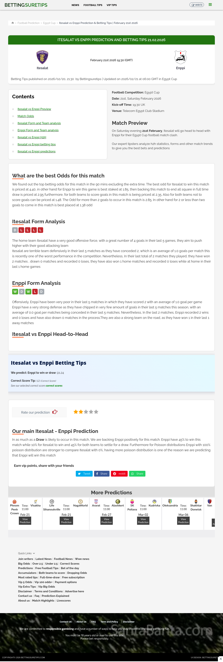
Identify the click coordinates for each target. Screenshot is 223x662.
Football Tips (93, 5)
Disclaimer (25, 591)
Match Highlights (43, 600)
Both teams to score (52, 573)
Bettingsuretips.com (33, 657)
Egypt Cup (49, 23)
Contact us (25, 596)
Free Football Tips (47, 568)
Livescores (64, 600)
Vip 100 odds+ (44, 582)
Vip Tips (112, 5)
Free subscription (73, 577)
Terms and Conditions (48, 591)
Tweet (84, 473)
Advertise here (74, 591)
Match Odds (26, 116)
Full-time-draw (50, 577)
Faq (37, 596)
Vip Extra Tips (27, 586)
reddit (119, 473)
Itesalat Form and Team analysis (39, 123)
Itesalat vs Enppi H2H (32, 137)
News (75, 5)
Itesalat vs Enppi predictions (36, 151)
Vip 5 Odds (25, 582)
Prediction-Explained (55, 596)
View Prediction (25, 521)
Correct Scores (69, 563)
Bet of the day (70, 568)
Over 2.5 (37, 563)
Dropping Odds (77, 573)
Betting (26, 5)
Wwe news (82, 559)
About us (24, 600)
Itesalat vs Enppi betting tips (37, 144)
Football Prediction (29, 23)
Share (101, 473)
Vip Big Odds (46, 586)
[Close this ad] (220, 658)
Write (199, 5)
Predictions (25, 568)
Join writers (25, 559)
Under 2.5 (51, 563)
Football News (63, 559)
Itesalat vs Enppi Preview (34, 109)
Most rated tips (28, 577)
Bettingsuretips (90, 79)
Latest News (44, 559)
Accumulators (27, 573)
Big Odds (24, 563)
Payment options (66, 582)
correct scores (54, 385)
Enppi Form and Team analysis (38, 130)
